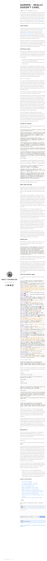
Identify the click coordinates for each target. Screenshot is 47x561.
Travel (24, 1)
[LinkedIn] (12, 285)
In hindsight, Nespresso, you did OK (29, 517)
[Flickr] (11, 285)
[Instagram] (6, 285)
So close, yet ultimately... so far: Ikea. (30, 516)
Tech (21, 1)
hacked (40, 28)
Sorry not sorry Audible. (27, 514)
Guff (26, 1)
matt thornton (9, 279)
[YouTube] (8, 285)
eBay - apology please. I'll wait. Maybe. (30, 520)
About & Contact (12, 559)
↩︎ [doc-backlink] (42, 509)
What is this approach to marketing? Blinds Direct (32, 523)
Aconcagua (29, 32)
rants (22, 533)
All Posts (33, 1)
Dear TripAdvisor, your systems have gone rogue (32, 530)
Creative (29, 1)
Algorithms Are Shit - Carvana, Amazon (30, 521)
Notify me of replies (24, 549)
